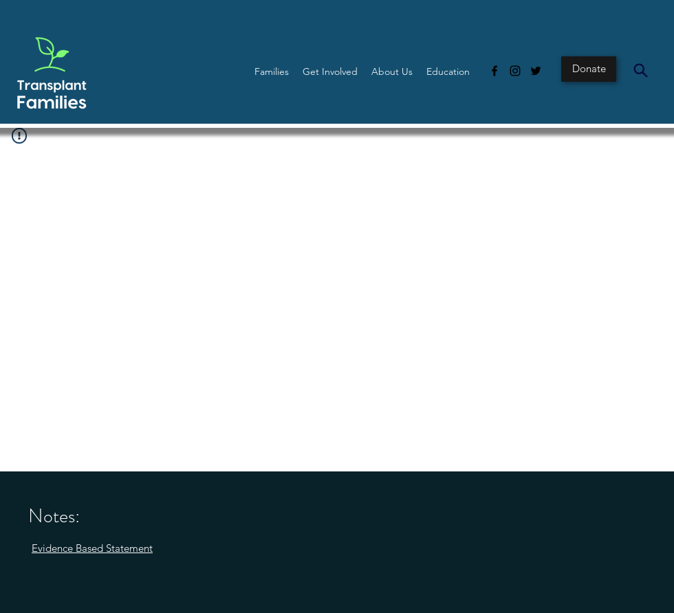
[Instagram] (515, 71)
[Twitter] (536, 71)
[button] (272, 71)
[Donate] (588, 69)
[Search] (640, 70)
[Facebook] (494, 71)
